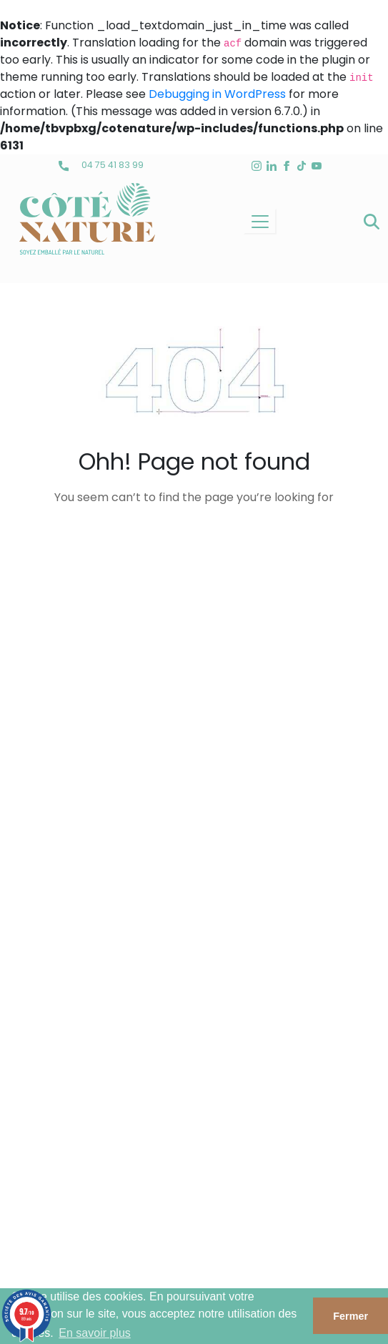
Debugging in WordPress (217, 94)
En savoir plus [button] (95, 1333)
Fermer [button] (350, 1316)
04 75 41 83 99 (101, 165)
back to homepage (194, 544)
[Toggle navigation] (260, 221)
